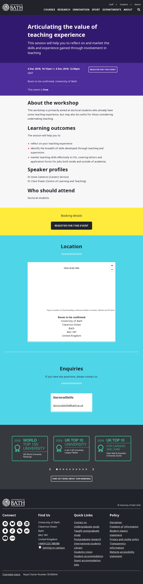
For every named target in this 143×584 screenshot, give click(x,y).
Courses (49, 9)
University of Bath (14, 502)
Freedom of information (124, 526)
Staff (111, 4)
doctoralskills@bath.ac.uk (68, 405)
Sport (96, 9)
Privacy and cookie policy (124, 539)
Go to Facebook (5, 523)
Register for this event (103, 69)
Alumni (138, 4)
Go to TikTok (12, 531)
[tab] (57, 469)
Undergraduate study (86, 526)
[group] (30, 448)
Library (78, 547)
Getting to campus (54, 547)
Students (124, 4)
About (128, 9)
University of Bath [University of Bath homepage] (13, 7)
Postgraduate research (87, 539)
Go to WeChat (19, 531)
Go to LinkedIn (27, 523)
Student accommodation (88, 556)
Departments (111, 9)
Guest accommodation (87, 560)
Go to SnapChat (5, 531)
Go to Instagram (19, 523)
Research (63, 9)
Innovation (81, 9)
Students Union (83, 552)
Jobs (76, 564)
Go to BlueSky (12, 523)
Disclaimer (116, 522)
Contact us (80, 522)
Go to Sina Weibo (27, 531)
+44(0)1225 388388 (48, 543)
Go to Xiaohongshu (12, 538)
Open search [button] (139, 9)
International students (87, 543)
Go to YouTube (5, 538)
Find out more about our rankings (71, 478)
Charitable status (11, 574)
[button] (50, 469)
